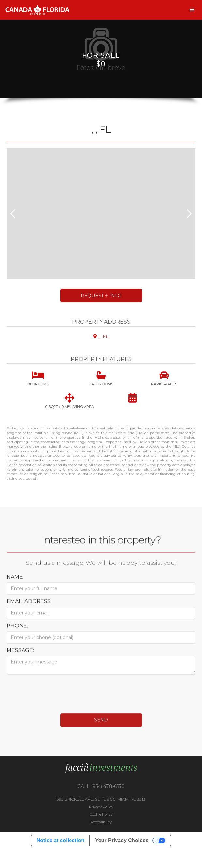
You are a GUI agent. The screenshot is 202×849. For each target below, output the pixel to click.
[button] (192, 10)
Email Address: (29, 606)
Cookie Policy (101, 814)
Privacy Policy (101, 807)
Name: (15, 582)
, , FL (101, 336)
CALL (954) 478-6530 (101, 786)
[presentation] (56, 695)
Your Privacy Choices (121, 840)
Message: (20, 655)
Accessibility (101, 822)
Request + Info (101, 296)
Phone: (17, 631)
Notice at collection (61, 840)
